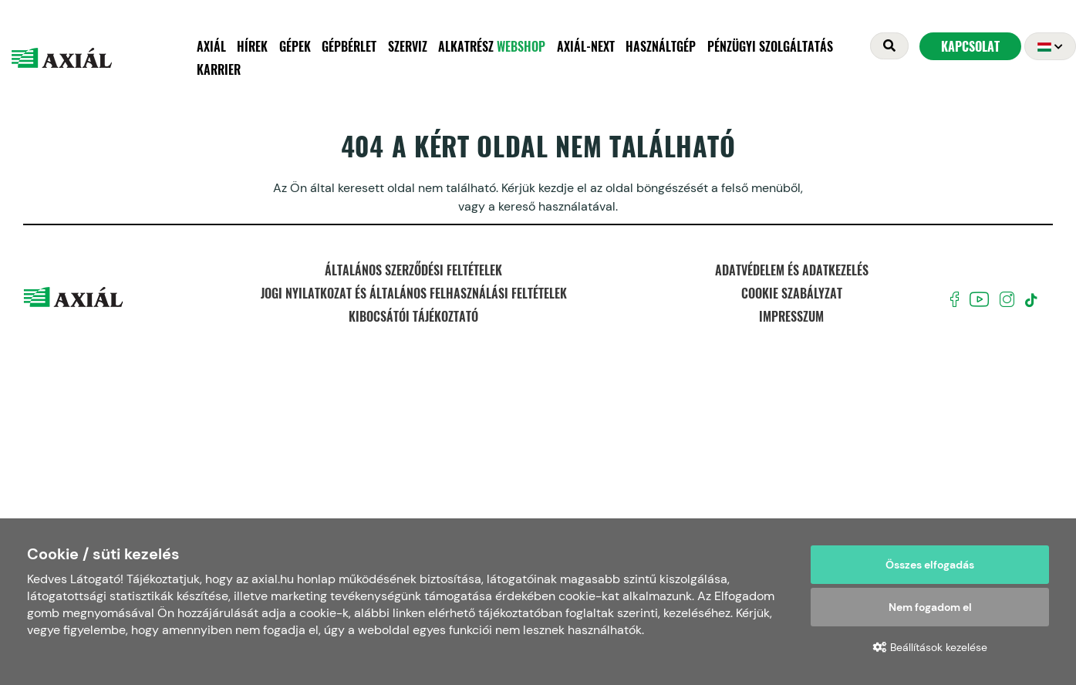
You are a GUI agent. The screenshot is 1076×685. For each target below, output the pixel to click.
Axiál (211, 46)
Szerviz (407, 46)
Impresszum (791, 316)
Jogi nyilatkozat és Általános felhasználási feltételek (414, 293)
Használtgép (661, 46)
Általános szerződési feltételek (413, 270)
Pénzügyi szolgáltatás (770, 46)
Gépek (295, 46)
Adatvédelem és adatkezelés (792, 270)
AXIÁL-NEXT (586, 46)
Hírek (252, 46)
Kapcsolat (970, 46)
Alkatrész (491, 46)
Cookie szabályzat (791, 293)
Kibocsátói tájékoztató (413, 316)
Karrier (219, 69)
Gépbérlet (349, 46)
